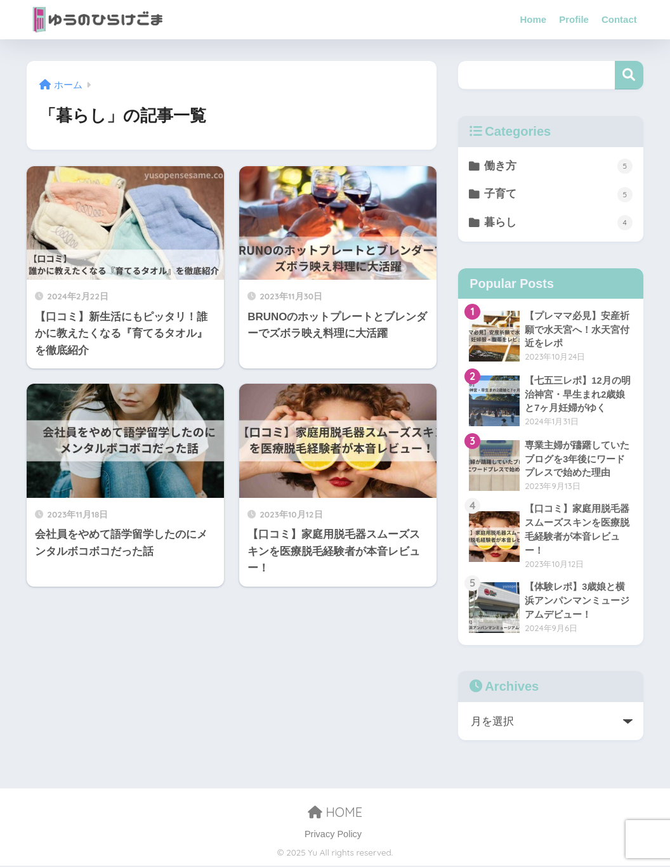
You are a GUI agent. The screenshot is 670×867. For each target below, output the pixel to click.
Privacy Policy (333, 835)
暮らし (558, 223)
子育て (558, 194)
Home (533, 19)
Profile (574, 19)
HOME (335, 813)
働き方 (558, 166)
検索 (629, 75)
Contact (619, 19)
